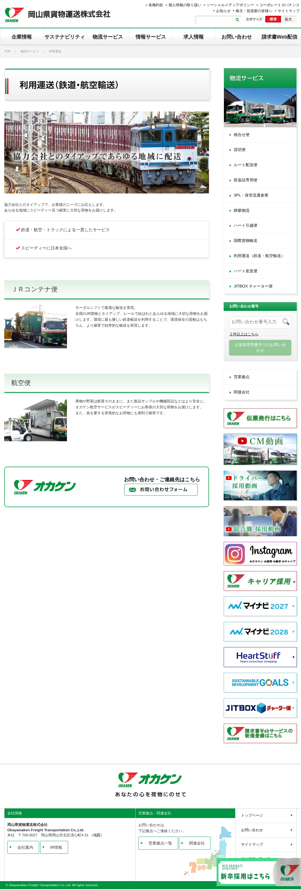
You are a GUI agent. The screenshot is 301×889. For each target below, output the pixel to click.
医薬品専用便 (245, 180)
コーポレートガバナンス (279, 5)
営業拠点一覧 (160, 843)
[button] (22, 36)
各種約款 (156, 5)
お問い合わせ (252, 830)
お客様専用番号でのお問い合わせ (260, 347)
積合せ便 (242, 134)
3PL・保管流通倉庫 (251, 195)
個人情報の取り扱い (185, 5)
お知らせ (223, 11)
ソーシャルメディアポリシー (230, 5)
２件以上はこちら (244, 334)
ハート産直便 (245, 271)
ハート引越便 (245, 225)
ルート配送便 (245, 164)
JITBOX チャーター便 (253, 286)
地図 (96, 835)
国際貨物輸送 (245, 240)
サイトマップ (289, 11)
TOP (7, 51)
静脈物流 (242, 210)
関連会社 (242, 392)
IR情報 (56, 847)
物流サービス (30, 51)
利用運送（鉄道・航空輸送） (259, 255)
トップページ (252, 815)
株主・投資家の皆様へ (254, 11)
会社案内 (25, 847)
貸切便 (240, 149)
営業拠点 (242, 377)
